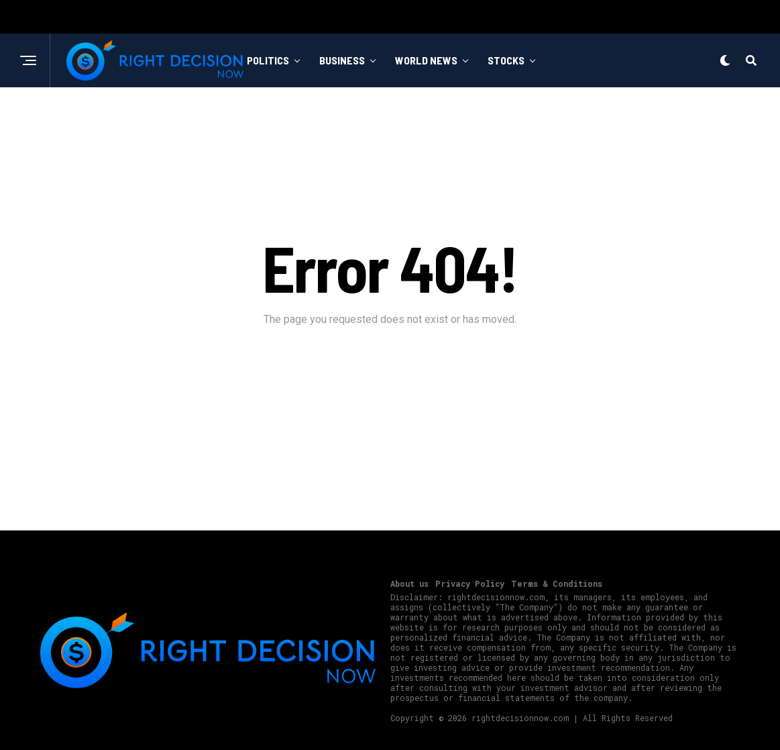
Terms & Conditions (556, 583)
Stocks (506, 60)
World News (426, 60)
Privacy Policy (469, 583)
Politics (268, 60)
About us (409, 583)
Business (342, 60)
